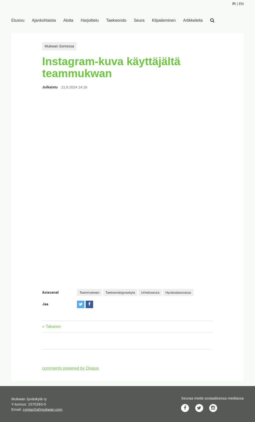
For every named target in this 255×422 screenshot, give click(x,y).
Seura (139, 20)
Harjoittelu (90, 20)
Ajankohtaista (44, 20)
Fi (233, 3)
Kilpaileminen (164, 20)
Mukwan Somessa (59, 46)
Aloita (68, 20)
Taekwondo (116, 20)
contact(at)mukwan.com (42, 409)
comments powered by (70, 368)
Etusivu (17, 20)
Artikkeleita (192, 20)
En (241, 3)
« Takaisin (51, 326)
